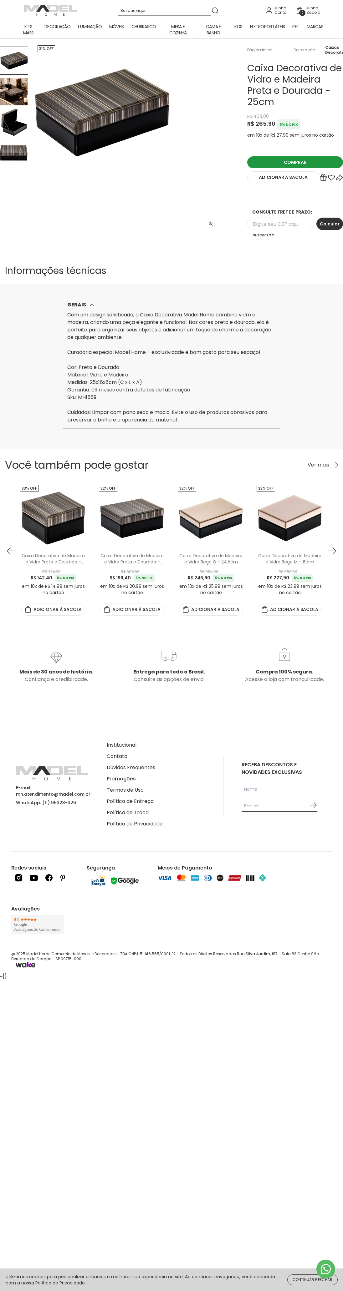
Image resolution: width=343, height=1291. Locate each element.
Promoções (121, 778)
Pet (295, 26)
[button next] (332, 551)
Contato (117, 756)
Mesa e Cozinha (178, 29)
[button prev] (11, 551)
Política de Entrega (130, 801)
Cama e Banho (213, 29)
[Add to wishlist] (331, 178)
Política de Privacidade (135, 823)
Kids (238, 26)
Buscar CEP (263, 235)
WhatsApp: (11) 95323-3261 (47, 802)
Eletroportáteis (267, 26)
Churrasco (143, 26)
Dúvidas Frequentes (131, 767)
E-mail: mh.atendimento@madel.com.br (53, 790)
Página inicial (260, 50)
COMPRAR (295, 162)
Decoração (57, 26)
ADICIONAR (283, 177)
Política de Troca (128, 812)
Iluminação (90, 26)
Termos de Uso (125, 790)
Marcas (315, 26)
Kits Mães (28, 29)
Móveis (116, 26)
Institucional (121, 745)
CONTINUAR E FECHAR (312, 1279)
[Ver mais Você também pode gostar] (323, 465)
